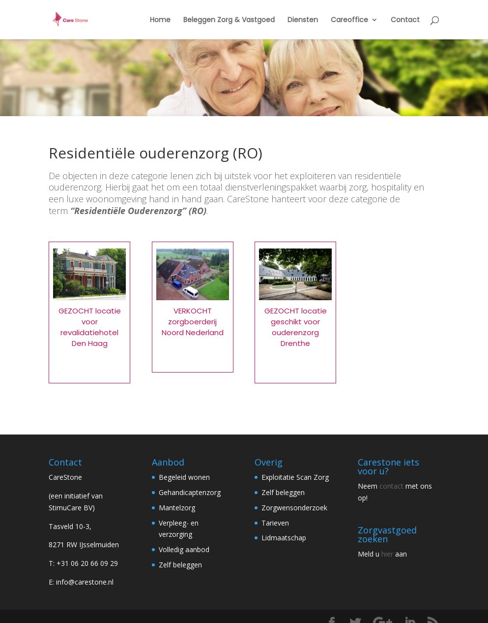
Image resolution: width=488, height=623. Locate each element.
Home (160, 20)
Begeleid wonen (184, 477)
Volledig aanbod (184, 549)
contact (391, 486)
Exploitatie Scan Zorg (295, 477)
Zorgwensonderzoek (294, 507)
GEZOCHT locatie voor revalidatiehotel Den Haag (89, 327)
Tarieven (275, 523)
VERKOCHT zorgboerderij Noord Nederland (193, 322)
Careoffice (349, 20)
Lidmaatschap (283, 537)
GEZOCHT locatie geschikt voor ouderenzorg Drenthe (295, 327)
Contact (405, 20)
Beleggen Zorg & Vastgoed (229, 20)
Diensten (302, 20)
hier (387, 554)
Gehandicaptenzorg (190, 492)
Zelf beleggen (180, 564)
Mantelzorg (177, 507)
